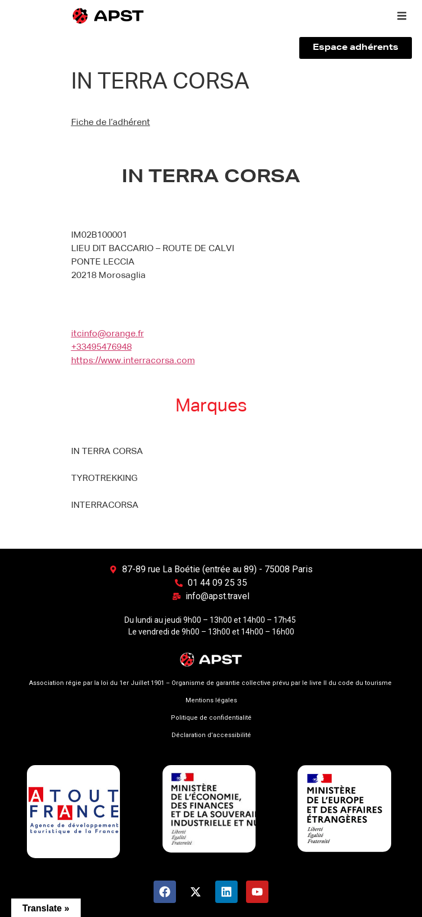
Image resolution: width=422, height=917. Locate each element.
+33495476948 (101, 347)
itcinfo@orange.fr (107, 334)
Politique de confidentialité (211, 717)
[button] (402, 16)
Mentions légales (211, 700)
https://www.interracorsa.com (133, 360)
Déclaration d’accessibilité (211, 735)
